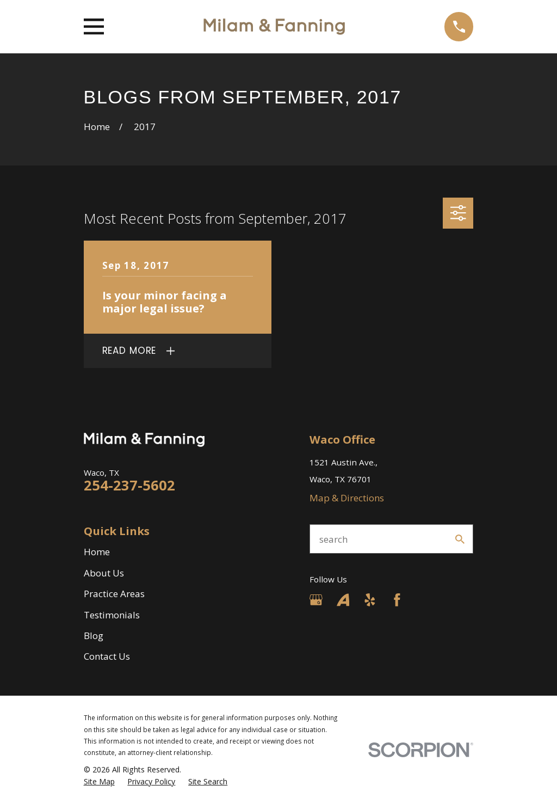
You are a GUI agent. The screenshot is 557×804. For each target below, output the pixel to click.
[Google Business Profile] (316, 599)
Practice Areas (114, 593)
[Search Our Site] (460, 539)
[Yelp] (369, 599)
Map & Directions (347, 498)
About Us (104, 573)
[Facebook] (397, 599)
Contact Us (107, 656)
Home (97, 551)
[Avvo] (343, 599)
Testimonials (112, 615)
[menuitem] (99, 781)
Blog (93, 635)
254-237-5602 (129, 485)
